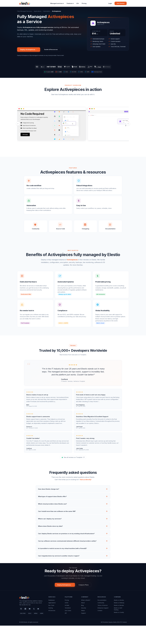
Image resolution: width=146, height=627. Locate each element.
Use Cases (68, 612)
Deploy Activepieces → (28, 50)
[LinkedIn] (25, 610)
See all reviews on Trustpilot (73, 458)
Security (83, 609)
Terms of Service (103, 606)
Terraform (68, 609)
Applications (37, 11)
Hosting (50, 609)
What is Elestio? (85, 601)
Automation (46, 11)
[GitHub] (21, 610)
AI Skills (67, 606)
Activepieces (72, 261)
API (66, 614)
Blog (82, 606)
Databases (51, 601)
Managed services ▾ (57, 3)
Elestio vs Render (119, 606)
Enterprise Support (103, 609)
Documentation (102, 601)
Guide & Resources (51, 50)
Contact (100, 612)
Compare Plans (85, 586)
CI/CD (66, 604)
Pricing (84, 3)
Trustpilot (45, 72)
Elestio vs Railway (119, 604)
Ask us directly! (85, 480)
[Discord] (38, 610)
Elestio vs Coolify (119, 613)
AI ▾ (78, 3)
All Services (51, 612)
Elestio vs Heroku (119, 601)
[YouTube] (29, 610)
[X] (34, 610)
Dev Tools (51, 606)
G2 (56, 72)
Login (110, 3)
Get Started (120, 3)
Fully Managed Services (24, 11)
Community (101, 604)
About (83, 604)
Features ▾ (70, 3)
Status (83, 612)
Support (83, 614)
